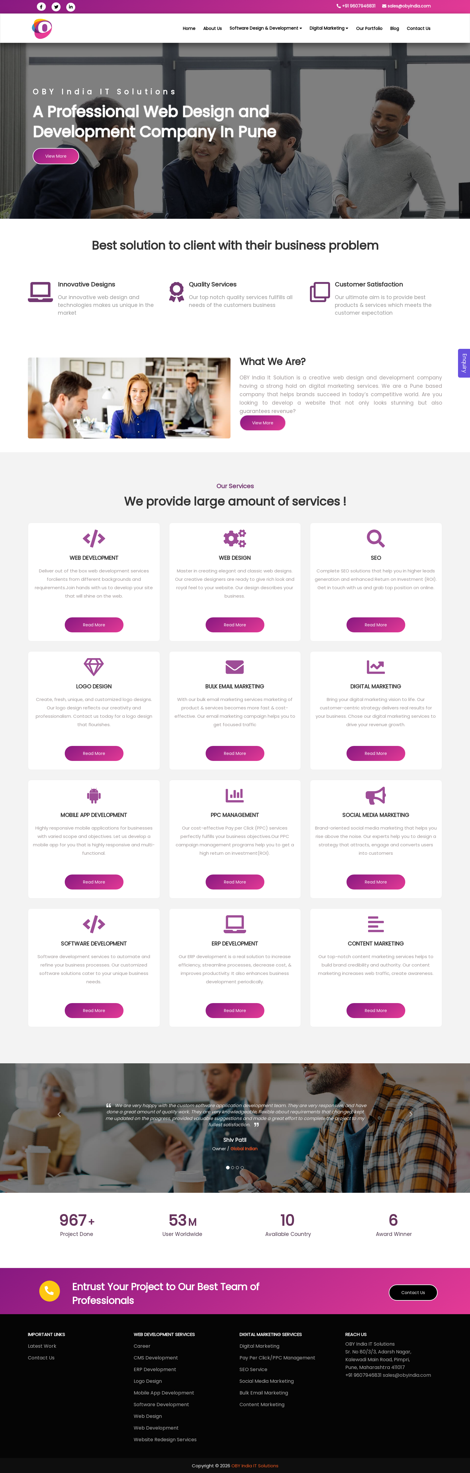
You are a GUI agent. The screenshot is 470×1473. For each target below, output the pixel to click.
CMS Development (156, 1357)
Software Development (161, 1404)
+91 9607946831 (358, 6)
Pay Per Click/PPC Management (277, 1357)
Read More (94, 625)
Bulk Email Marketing (263, 1392)
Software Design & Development (266, 28)
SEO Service (253, 1369)
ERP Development (155, 1369)
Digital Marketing (329, 28)
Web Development (156, 1427)
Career (142, 1346)
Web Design (148, 1416)
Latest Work (42, 1346)
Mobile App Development (164, 1392)
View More (56, 156)
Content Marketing (261, 1404)
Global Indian (244, 1149)
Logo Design (148, 1381)
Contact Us (413, 1293)
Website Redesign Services (165, 1439)
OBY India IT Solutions (254, 1466)
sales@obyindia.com (409, 6)
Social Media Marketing (266, 1381)
